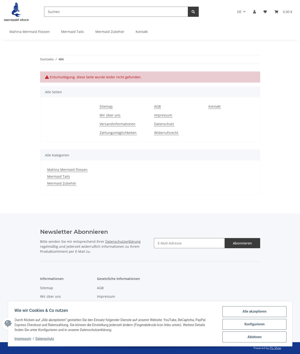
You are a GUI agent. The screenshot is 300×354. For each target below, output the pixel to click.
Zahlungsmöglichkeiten (118, 132)
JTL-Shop (275, 348)
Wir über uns (110, 115)
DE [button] (239, 11)
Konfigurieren (253, 325)
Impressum (163, 115)
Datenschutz (164, 124)
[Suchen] (116, 12)
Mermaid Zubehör (61, 183)
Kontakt (142, 31)
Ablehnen (253, 337)
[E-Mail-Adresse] (189, 243)
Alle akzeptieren (253, 312)
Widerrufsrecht (166, 132)
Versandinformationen (117, 124)
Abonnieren (242, 243)
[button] (254, 12)
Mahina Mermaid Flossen (67, 169)
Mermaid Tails (58, 176)
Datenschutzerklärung (123, 241)
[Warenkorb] (283, 12)
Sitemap (106, 106)
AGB (157, 106)
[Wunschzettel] (265, 12)
